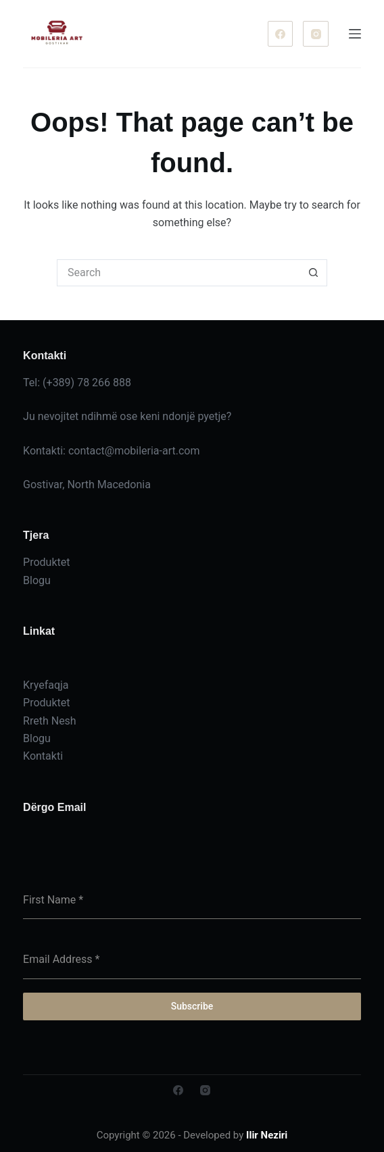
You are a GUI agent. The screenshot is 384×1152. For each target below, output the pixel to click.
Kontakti (43, 756)
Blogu (37, 738)
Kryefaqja (45, 685)
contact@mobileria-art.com (134, 450)
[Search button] (313, 272)
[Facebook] (280, 34)
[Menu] (355, 34)
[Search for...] (178, 272)
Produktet (46, 702)
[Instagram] (316, 34)
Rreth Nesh (49, 720)
